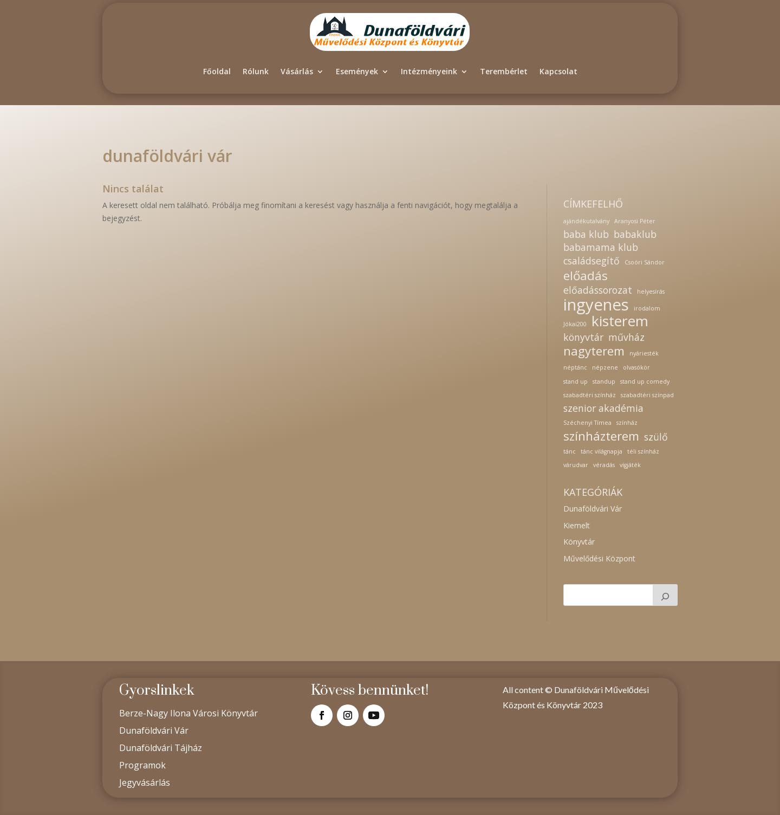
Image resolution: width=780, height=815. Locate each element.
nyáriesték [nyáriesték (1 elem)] (644, 353)
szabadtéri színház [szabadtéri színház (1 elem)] (589, 395)
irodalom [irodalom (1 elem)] (647, 308)
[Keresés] (665, 595)
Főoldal (217, 71)
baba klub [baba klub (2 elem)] (586, 234)
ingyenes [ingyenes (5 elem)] (596, 305)
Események (357, 71)
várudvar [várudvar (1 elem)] (575, 465)
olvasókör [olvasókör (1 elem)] (636, 367)
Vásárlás (297, 71)
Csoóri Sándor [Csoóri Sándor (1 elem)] (645, 262)
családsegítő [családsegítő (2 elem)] (591, 261)
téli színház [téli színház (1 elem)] (643, 451)
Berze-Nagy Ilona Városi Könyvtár (188, 713)
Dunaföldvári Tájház (160, 748)
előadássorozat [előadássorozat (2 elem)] (597, 290)
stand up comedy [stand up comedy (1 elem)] (645, 381)
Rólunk (256, 71)
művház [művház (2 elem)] (626, 337)
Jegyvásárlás (144, 782)
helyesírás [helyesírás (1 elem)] (651, 291)
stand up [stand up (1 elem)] (575, 381)
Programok (142, 765)
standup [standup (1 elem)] (604, 381)
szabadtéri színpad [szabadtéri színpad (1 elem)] (647, 395)
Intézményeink (429, 71)
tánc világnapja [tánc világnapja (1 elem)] (601, 451)
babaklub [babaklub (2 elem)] (635, 234)
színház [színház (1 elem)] (627, 422)
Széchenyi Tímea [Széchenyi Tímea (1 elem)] (587, 422)
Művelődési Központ (599, 558)
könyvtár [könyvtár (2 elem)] (583, 337)
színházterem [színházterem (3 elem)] (601, 436)
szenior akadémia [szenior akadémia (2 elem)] (603, 408)
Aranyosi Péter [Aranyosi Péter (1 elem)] (634, 221)
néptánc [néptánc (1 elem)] (575, 367)
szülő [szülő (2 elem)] (656, 437)
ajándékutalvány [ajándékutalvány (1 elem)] (586, 221)
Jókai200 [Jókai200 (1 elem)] (575, 324)
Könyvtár (579, 541)
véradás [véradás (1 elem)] (604, 465)
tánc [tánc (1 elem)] (569, 451)
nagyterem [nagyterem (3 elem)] (594, 351)
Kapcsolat (558, 71)
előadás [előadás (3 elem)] (585, 275)
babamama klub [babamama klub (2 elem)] (600, 247)
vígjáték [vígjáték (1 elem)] (630, 465)
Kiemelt (576, 525)
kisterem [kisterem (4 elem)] (620, 321)
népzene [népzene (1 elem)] (605, 367)
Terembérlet (504, 71)
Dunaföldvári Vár (592, 508)
